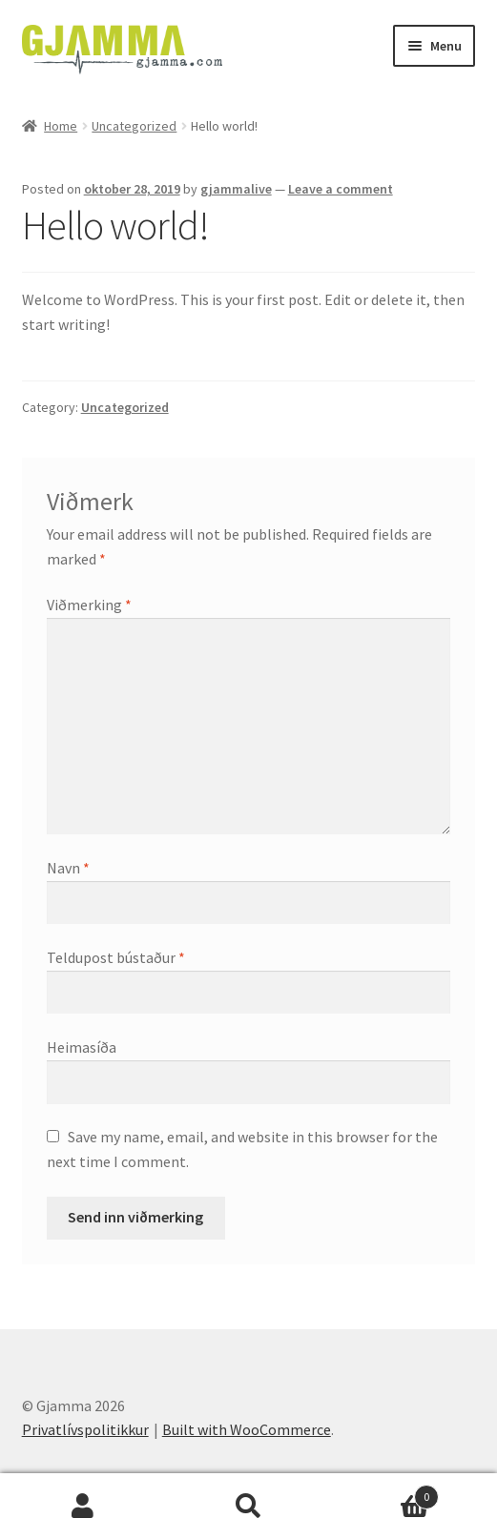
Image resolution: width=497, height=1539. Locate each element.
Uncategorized (134, 125)
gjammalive (236, 188)
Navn (68, 867)
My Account (83, 1506)
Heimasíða (81, 1047)
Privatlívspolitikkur (85, 1429)
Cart (385, 1492)
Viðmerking (89, 604)
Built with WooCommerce (246, 1429)
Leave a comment (340, 188)
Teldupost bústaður (116, 957)
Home (60, 125)
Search (249, 1506)
